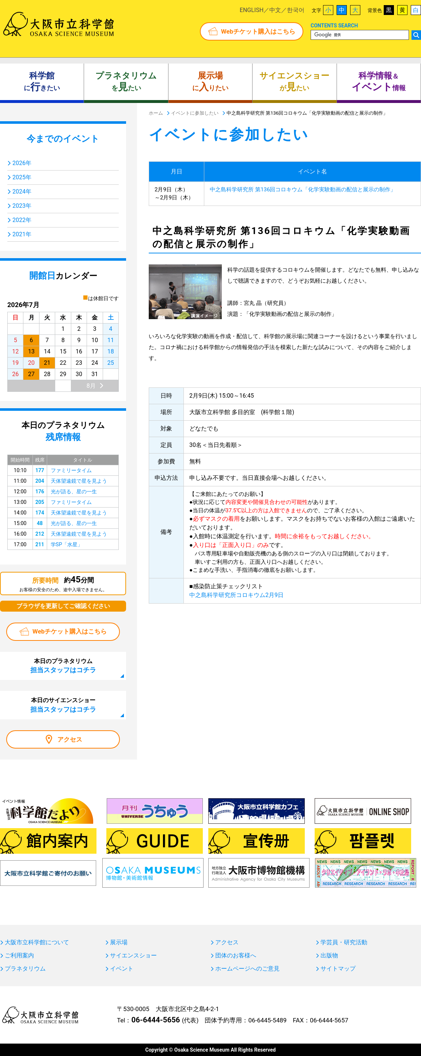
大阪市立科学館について (37, 942)
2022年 (21, 220)
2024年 (21, 191)
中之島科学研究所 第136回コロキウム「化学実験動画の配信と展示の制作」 (303, 189)
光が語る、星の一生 (74, 491)
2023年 (21, 205)
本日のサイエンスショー (63, 705)
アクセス (69, 739)
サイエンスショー (133, 956)
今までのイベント (63, 139)
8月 (91, 386)
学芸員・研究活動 (344, 942)
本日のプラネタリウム (63, 666)
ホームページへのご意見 (247, 969)
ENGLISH (251, 10)
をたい (126, 82)
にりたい (210, 82)
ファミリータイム (71, 470)
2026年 (21, 163)
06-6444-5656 (155, 1019)
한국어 (295, 10)
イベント (121, 969)
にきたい (42, 82)
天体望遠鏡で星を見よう (79, 481)
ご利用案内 (19, 956)
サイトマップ (338, 969)
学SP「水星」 (67, 544)
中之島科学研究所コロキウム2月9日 (236, 595)
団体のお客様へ (235, 956)
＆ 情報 (379, 82)
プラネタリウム (25, 969)
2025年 (21, 177)
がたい (294, 82)
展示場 (119, 942)
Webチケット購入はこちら (258, 31)
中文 (275, 10)
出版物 (329, 956)
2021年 (21, 234)
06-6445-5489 (267, 1020)
